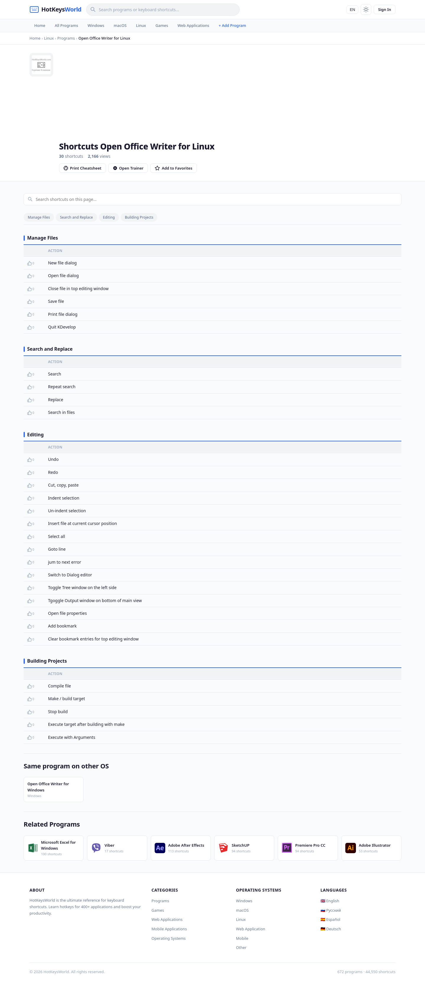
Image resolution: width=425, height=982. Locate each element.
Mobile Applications (169, 928)
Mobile (242, 938)
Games (162, 25)
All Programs (66, 25)
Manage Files (39, 217)
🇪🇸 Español (330, 919)
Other (241, 947)
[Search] (163, 10)
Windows (96, 25)
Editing (109, 217)
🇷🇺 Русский (331, 910)
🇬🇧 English (330, 900)
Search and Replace (76, 217)
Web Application (250, 928)
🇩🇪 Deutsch (331, 928)
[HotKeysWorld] (55, 9)
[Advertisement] (227, 97)
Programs (160, 900)
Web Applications (193, 25)
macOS (120, 25)
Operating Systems (168, 938)
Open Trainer (128, 168)
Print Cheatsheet (82, 168)
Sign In (384, 9)
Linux (141, 25)
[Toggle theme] (366, 9)
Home (39, 25)
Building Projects (139, 217)
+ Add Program (232, 25)
